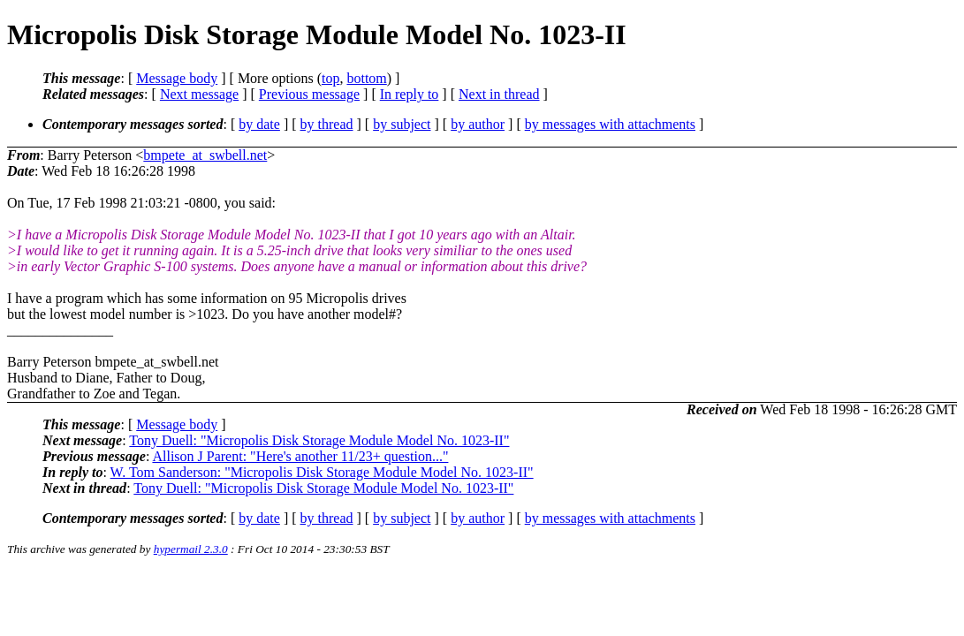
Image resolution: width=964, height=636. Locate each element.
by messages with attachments (610, 124)
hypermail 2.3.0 (191, 549)
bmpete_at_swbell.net (205, 155)
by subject (401, 124)
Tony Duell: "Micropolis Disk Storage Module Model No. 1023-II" (319, 440)
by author (478, 124)
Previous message (309, 94)
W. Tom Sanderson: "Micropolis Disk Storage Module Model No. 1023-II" (322, 472)
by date (259, 124)
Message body (176, 78)
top (330, 78)
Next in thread (499, 94)
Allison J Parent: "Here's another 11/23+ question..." (300, 456)
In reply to (409, 94)
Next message (199, 94)
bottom (366, 78)
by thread (326, 124)
